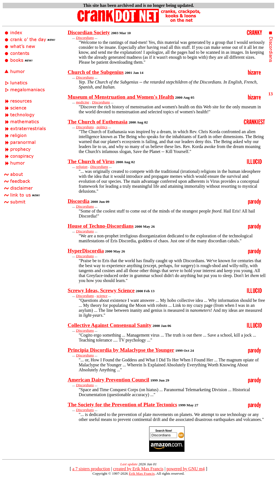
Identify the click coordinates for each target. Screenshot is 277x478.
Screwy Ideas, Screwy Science (101, 290)
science (102, 296)
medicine (82, 102)
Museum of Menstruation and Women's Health (121, 97)
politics (102, 127)
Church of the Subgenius (96, 72)
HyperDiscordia (86, 251)
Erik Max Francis (142, 473)
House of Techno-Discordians (101, 226)
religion (82, 167)
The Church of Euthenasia (98, 122)
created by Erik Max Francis (138, 468)
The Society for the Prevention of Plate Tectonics (122, 404)
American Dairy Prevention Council (108, 380)
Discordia (78, 201)
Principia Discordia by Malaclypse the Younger (121, 350)
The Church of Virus (91, 161)
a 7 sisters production (91, 468)
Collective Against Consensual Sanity (109, 325)
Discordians (85, 38)
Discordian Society (89, 32)
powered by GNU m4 (186, 468)
